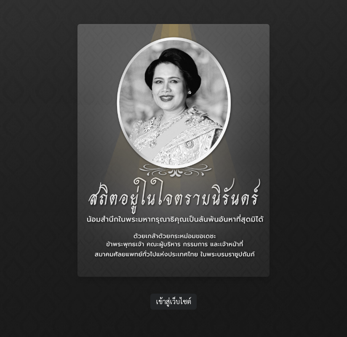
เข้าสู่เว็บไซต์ (173, 284)
